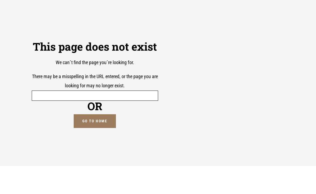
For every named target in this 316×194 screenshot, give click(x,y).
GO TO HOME (94, 121)
